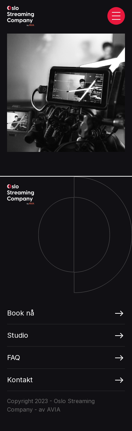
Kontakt (20, 380)
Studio (17, 335)
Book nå (20, 313)
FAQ (13, 357)
